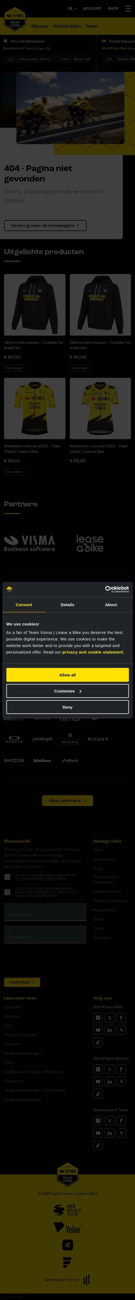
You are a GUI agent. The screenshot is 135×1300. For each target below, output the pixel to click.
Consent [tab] (24, 604)
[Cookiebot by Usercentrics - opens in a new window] (105, 589)
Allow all (67, 675)
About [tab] (111, 604)
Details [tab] (67, 604)
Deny (67, 706)
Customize (67, 690)
